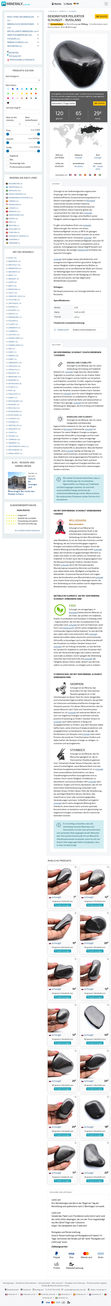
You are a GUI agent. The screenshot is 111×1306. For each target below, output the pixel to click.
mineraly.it (64, 1294)
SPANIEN (13, 201)
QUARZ (12, 397)
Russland (79, 166)
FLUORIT (13, 324)
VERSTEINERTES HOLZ (18, 446)
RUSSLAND (14, 229)
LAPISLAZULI (14, 366)
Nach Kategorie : (13, 76)
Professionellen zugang (97, 1283)
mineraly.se (61, 1298)
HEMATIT (13, 342)
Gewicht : (10, 139)
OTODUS (13, 387)
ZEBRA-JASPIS (15, 453)
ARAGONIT (13, 279)
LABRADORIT (15, 363)
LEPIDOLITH (14, 369)
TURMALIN (14, 439)
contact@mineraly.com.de (75, 1290)
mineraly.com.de (47, 1294)
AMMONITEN (14, 268)
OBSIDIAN (13, 380)
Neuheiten (12, 52)
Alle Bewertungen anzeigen (27, 530)
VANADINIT (14, 443)
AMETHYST (14, 265)
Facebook (26, 1290)
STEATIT (12, 432)
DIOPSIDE (13, 307)
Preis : (8, 130)
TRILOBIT (13, 436)
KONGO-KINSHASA (17, 194)
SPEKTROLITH (15, 425)
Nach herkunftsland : (31, 118)
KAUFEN (101, 16)
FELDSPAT (13, 321)
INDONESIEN (15, 204)
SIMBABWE (14, 243)
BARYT (12, 286)
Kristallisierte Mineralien (22, 31)
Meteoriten (14, 46)
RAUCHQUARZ (15, 401)
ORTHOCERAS (15, 383)
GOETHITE (13, 335)
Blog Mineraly (12, 1290)
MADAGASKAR (16, 215)
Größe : (9, 147)
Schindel (73, 11)
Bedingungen (8, 1283)
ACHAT (12, 258)
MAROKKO (14, 211)
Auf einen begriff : (13, 108)
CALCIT (12, 293)
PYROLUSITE (14, 394)
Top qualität (14, 56)
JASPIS (12, 352)
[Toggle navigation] (106, 4)
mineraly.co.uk (28, 1294)
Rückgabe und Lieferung (75, 1283)
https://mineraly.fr (98, 1290)
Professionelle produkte (21, 59)
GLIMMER (13, 331)
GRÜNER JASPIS (15, 338)
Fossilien (13, 38)
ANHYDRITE (14, 272)
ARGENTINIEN (15, 187)
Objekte (62, 11)
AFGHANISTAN (15, 183)
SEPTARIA (13, 422)
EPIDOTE (13, 314)
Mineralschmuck (17, 42)
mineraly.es (79, 1294)
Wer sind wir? (57, 1283)
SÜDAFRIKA (14, 239)
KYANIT (12, 359)
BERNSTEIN (14, 289)
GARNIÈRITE (14, 328)
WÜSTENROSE (15, 450)
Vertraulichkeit (44, 1283)
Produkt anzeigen (62, 905)
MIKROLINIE (14, 377)
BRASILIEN (15, 190)
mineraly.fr (11, 1294)
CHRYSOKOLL (14, 303)
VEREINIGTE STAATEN (18, 236)
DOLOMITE (14, 310)
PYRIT (11, 390)
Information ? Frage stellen (63, 103)
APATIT (12, 275)
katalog (53, 11)
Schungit (97, 158)
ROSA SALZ (14, 408)
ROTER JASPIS (15, 415)
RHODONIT (13, 404)
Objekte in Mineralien (19, 35)
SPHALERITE (14, 429)
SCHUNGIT (14, 418)
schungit (55, 897)
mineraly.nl (95, 1294)
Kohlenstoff (63, 329)
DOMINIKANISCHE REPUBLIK (21, 197)
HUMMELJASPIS (15, 345)
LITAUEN (13, 208)
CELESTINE (14, 300)
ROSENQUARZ (15, 411)
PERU (12, 222)
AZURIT (12, 282)
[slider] (7, 134)
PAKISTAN (14, 225)
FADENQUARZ (15, 317)
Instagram (38, 1290)
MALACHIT (13, 373)
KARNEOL (13, 355)
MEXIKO (13, 218)
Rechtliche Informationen (26, 1283)
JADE (11, 349)
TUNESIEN (14, 232)
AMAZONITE (14, 261)
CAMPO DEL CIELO (16, 296)
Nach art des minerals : (11, 118)
